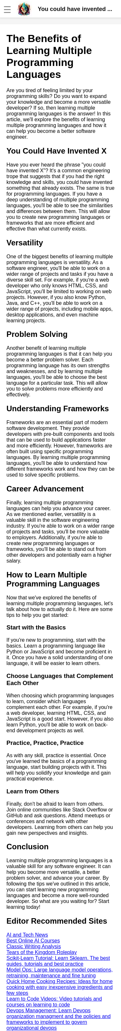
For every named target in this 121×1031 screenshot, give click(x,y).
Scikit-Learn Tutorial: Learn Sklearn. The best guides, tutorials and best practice (58, 961)
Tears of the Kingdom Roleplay (41, 952)
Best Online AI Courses (33, 940)
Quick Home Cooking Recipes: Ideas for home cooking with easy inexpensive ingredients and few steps (59, 987)
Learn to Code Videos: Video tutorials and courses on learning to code (54, 1001)
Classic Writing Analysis (33, 946)
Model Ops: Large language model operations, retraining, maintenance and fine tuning (59, 972)
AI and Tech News (27, 935)
